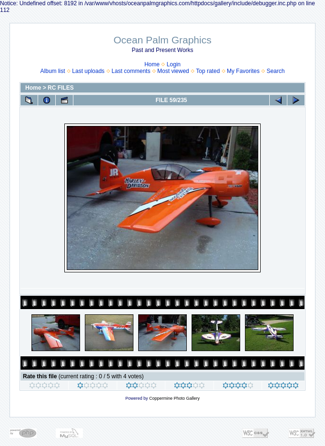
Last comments (131, 71)
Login (174, 64)
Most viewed (173, 71)
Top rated (208, 71)
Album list (53, 71)
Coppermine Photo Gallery (174, 398)
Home (152, 64)
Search (275, 71)
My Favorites (243, 71)
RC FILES (61, 87)
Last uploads (88, 71)
